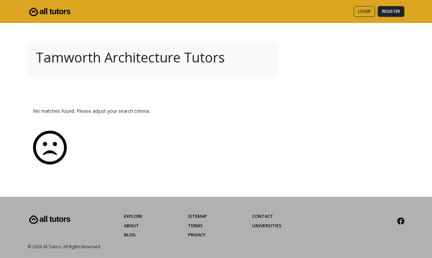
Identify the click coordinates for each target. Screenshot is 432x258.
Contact (262, 216)
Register (391, 11)
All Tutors (49, 12)
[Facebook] (400, 221)
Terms (195, 226)
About (131, 226)
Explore (133, 216)
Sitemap (197, 216)
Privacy (197, 235)
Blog (130, 235)
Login (364, 11)
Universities (266, 226)
